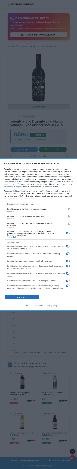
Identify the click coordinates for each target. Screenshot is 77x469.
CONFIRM (21, 297)
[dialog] (38, 234)
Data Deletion (25, 306)
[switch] (68, 209)
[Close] (72, 163)
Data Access (38, 306)
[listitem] (38, 204)
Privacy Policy (52, 306)
